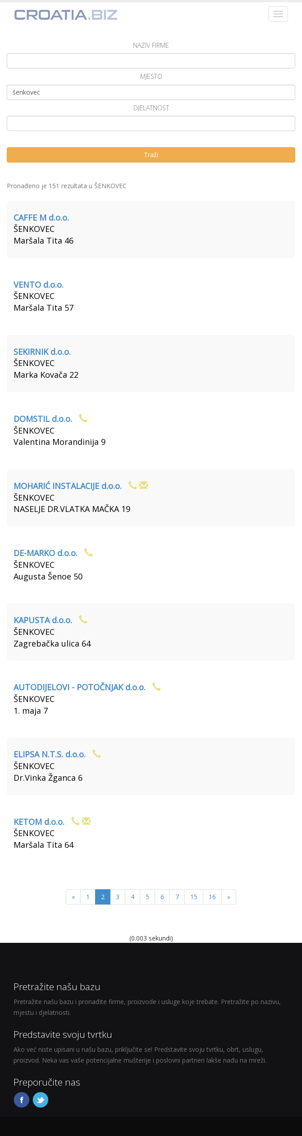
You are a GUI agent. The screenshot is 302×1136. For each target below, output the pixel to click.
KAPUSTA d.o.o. (43, 620)
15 (193, 896)
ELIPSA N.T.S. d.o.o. (50, 754)
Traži (151, 154)
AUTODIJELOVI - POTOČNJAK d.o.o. (80, 687)
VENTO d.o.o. (39, 284)
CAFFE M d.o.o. (41, 217)
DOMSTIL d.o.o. (43, 418)
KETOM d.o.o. (39, 821)
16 (212, 896)
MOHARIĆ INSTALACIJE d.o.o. (68, 485)
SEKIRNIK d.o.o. (42, 351)
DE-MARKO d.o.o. (46, 553)
